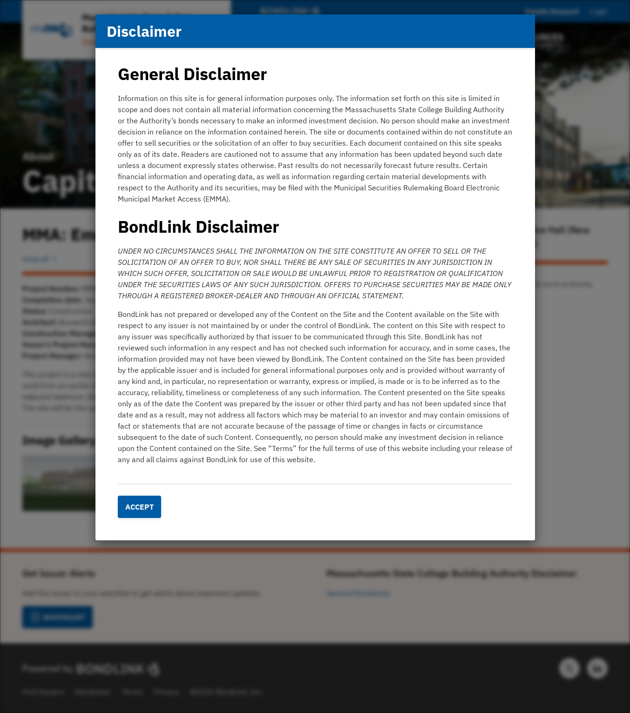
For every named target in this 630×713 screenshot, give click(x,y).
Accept (139, 506)
